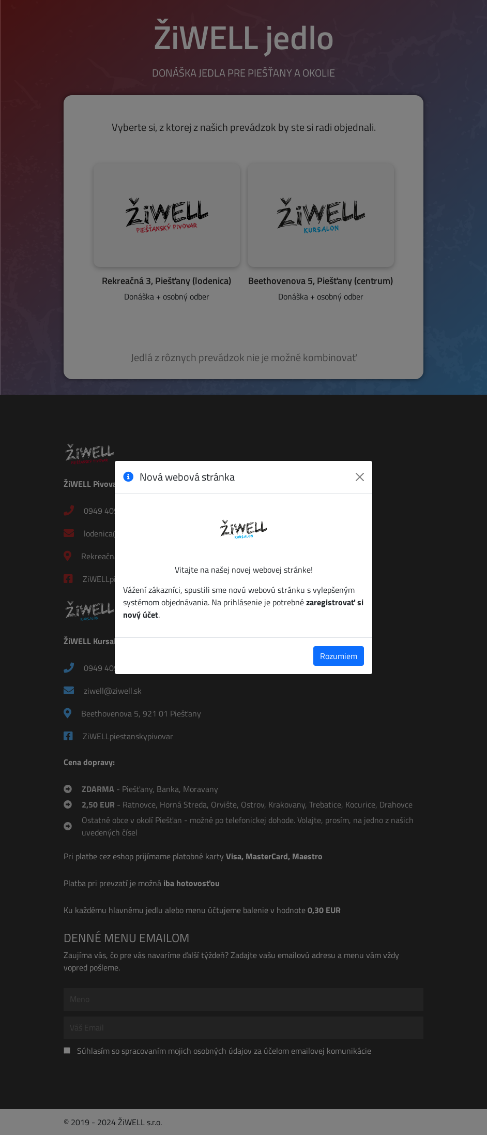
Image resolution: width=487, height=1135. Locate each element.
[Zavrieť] (360, 477)
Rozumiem (338, 656)
